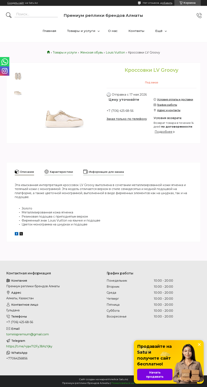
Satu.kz (123, 379)
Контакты (136, 31)
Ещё (159, 31)
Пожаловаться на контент (128, 383)
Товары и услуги (81, 31)
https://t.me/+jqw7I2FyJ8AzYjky (29, 346)
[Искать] (8, 15)
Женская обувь (91, 52)
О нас (113, 31)
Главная (49, 31)
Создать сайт (15, 2)
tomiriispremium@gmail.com (27, 334)
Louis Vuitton (115, 52)
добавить (166, 2)
